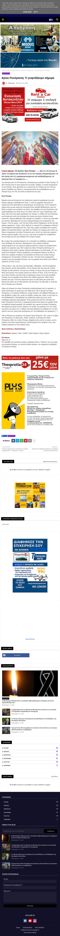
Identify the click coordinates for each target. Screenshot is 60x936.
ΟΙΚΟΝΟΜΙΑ (31, 758)
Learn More (27, 12)
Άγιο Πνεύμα (6, 196)
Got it (36, 12)
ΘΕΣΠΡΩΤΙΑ (16, 70)
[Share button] (34, 440)
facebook (17, 655)
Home (18, 928)
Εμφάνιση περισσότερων (50, 461)
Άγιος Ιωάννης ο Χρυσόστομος (13, 329)
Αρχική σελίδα (6, 70)
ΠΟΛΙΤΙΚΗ (31, 762)
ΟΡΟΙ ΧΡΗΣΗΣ (39, 928)
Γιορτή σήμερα (8, 171)
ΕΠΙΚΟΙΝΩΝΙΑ (27, 928)
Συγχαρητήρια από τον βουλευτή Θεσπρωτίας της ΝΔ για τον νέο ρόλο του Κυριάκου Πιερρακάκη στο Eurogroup (33, 710)
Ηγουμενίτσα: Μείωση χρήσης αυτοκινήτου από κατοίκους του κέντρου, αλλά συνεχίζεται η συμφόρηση (34, 729)
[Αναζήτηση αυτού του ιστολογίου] (23, 831)
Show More (54, 776)
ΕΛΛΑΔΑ (31, 748)
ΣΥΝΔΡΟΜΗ (31, 765)
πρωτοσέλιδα (30, 639)
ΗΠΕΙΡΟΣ (31, 751)
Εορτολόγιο (6, 333)
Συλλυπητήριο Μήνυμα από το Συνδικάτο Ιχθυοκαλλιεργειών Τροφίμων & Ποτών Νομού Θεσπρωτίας (28, 701)
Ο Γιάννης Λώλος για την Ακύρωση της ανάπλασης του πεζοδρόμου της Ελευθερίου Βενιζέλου (33, 719)
